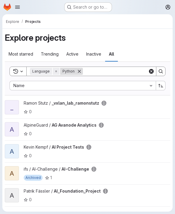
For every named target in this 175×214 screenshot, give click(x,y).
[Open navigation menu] (17, 7)
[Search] (119, 71)
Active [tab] (72, 53)
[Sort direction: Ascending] (161, 85)
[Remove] (79, 71)
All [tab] (111, 53)
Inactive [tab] (93, 53)
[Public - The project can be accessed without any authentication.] (104, 103)
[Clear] (151, 71)
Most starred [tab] (21, 53)
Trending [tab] (50, 53)
